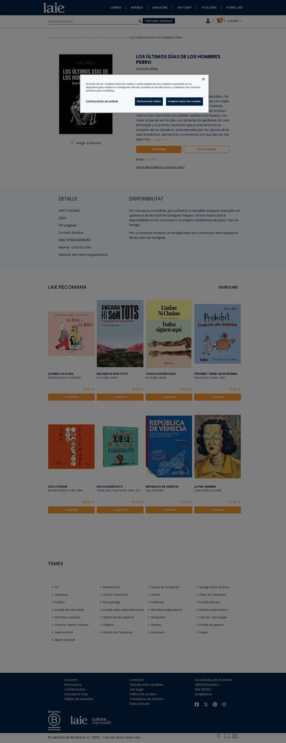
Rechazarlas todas (149, 101)
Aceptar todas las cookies (184, 101)
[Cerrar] (203, 79)
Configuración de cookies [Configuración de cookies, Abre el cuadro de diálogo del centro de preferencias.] (102, 101)
